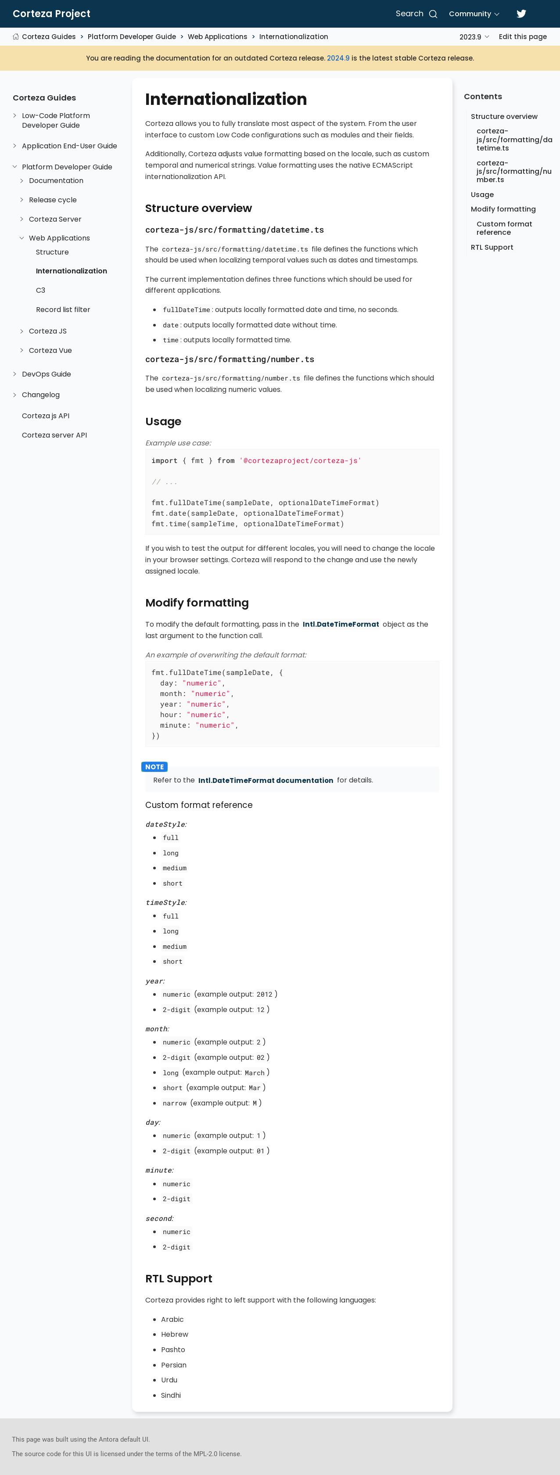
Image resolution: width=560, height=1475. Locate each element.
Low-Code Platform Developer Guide (56, 120)
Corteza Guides (49, 36)
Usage (482, 195)
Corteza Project (51, 14)
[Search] (415, 14)
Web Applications (218, 36)
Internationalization (293, 36)
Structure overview (504, 116)
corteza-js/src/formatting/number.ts (514, 171)
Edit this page (523, 36)
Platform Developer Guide (132, 36)
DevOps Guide (46, 374)
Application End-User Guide (69, 146)
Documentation (56, 181)
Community (470, 14)
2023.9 (470, 37)
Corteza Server (55, 219)
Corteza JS (48, 331)
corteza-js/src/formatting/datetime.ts (515, 139)
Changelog (41, 395)
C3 (40, 290)
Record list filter (63, 310)
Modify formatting (503, 209)
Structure (52, 252)
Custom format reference (504, 228)
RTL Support (492, 247)
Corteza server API (54, 435)
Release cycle (53, 200)
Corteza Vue (50, 350)
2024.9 (338, 58)
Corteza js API (45, 416)
